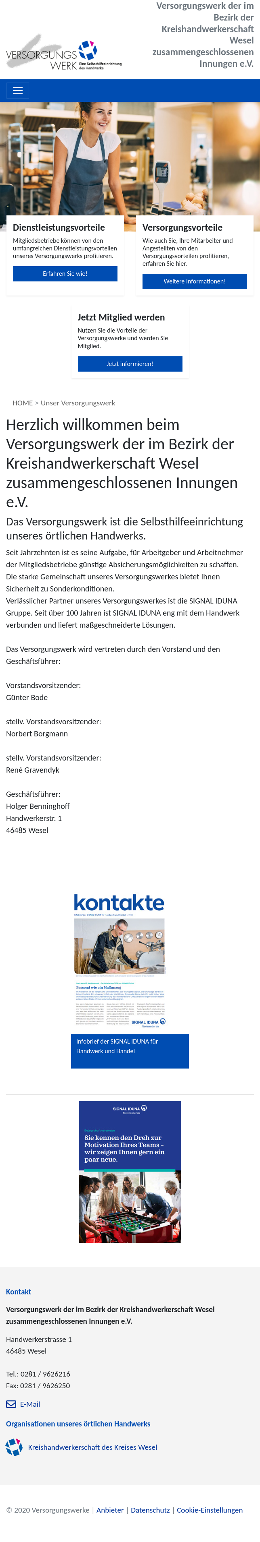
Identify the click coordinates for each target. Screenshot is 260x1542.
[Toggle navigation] (17, 91)
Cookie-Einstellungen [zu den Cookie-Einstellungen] (210, 1510)
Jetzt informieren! (130, 364)
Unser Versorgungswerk (78, 402)
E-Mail (30, 1404)
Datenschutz (150, 1510)
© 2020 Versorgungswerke (48, 1510)
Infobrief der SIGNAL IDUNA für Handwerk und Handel (117, 1046)
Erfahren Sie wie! (65, 273)
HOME (23, 402)
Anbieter (110, 1510)
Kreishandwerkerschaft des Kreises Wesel (92, 1447)
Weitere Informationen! (195, 281)
